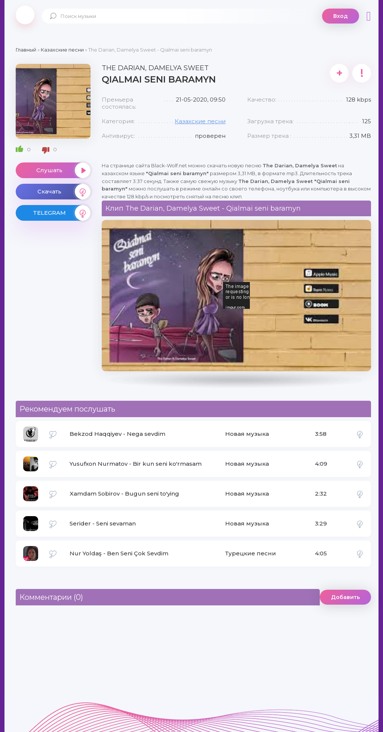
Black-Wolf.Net (25, 15)
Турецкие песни (250, 553)
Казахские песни (200, 121)
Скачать (64, 191)
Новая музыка (247, 433)
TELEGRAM (62, 213)
